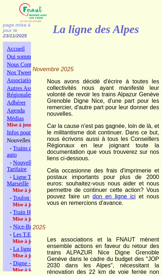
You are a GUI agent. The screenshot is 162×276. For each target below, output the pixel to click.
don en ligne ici (114, 196)
